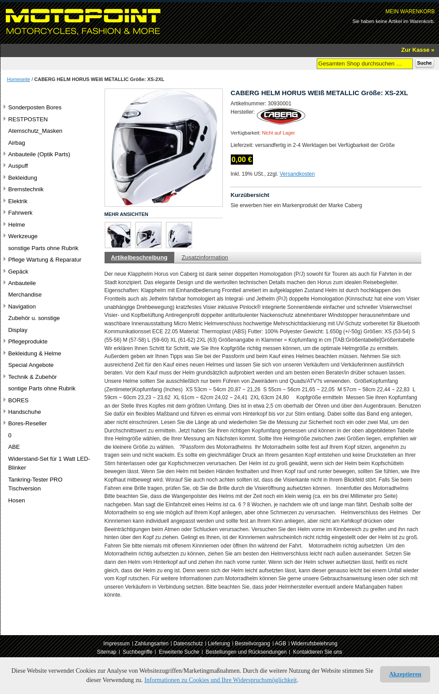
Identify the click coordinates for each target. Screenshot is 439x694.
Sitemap (107, 652)
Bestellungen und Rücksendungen (246, 652)
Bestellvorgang (252, 643)
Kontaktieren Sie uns (317, 652)
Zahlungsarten (152, 643)
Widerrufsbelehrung (314, 643)
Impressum (116, 643)
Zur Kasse (415, 49)
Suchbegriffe (137, 652)
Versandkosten (297, 174)
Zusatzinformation (205, 257)
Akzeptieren (405, 674)
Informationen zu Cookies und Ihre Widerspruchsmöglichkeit (220, 680)
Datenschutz (188, 643)
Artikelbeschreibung (139, 257)
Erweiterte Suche (179, 652)
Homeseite (19, 79)
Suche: (311, 63)
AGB (280, 643)
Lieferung (219, 643)
